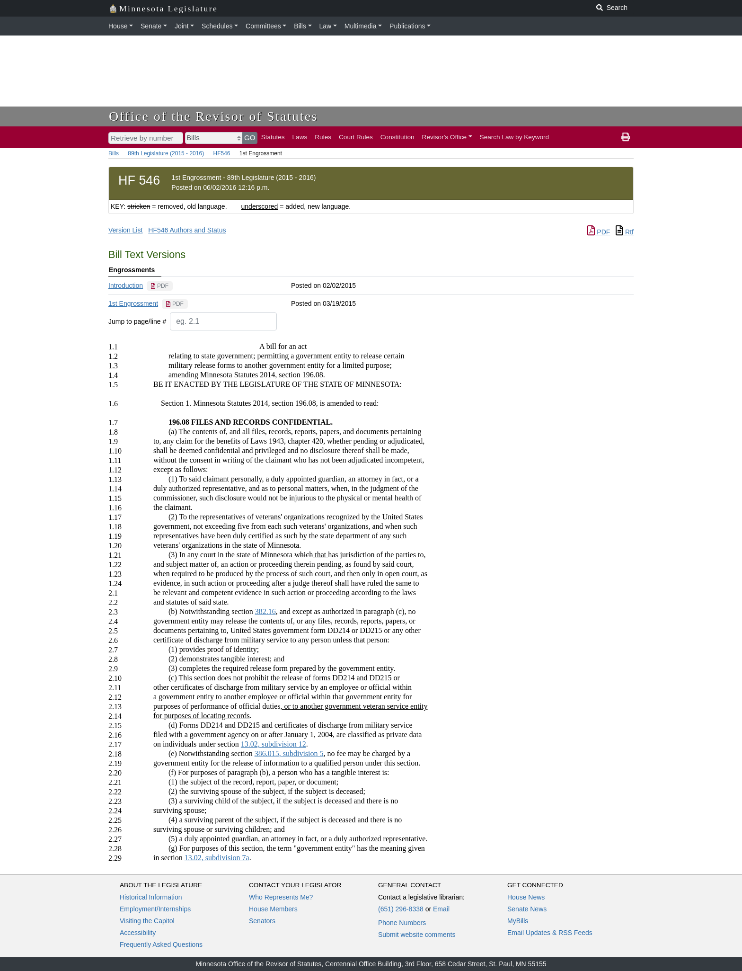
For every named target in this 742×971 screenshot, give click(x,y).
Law (325, 26)
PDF (598, 232)
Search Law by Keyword (514, 137)
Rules (323, 137)
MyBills (517, 921)
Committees (263, 26)
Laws (300, 137)
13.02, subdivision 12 (273, 744)
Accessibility (138, 932)
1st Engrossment (133, 303)
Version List (125, 230)
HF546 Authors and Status (187, 230)
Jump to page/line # (137, 321)
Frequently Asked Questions (161, 944)
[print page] (626, 137)
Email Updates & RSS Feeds (549, 932)
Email (441, 909)
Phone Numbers (402, 922)
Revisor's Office (444, 137)
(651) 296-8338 (401, 909)
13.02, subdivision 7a (217, 858)
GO (250, 138)
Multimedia (360, 26)
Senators (262, 921)
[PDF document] (160, 286)
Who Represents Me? (281, 897)
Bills (300, 26)
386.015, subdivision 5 (289, 753)
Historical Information (151, 897)
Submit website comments (416, 934)
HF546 (221, 153)
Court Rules (356, 137)
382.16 (265, 611)
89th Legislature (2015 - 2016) (166, 153)
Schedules (217, 26)
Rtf (625, 232)
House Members (273, 909)
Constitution (397, 137)
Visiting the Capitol (147, 921)
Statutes (273, 137)
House (117, 26)
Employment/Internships (155, 909)
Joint (182, 26)
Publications (407, 26)
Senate (151, 26)
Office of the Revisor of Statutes (213, 116)
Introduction (125, 285)
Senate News (527, 909)
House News (526, 897)
